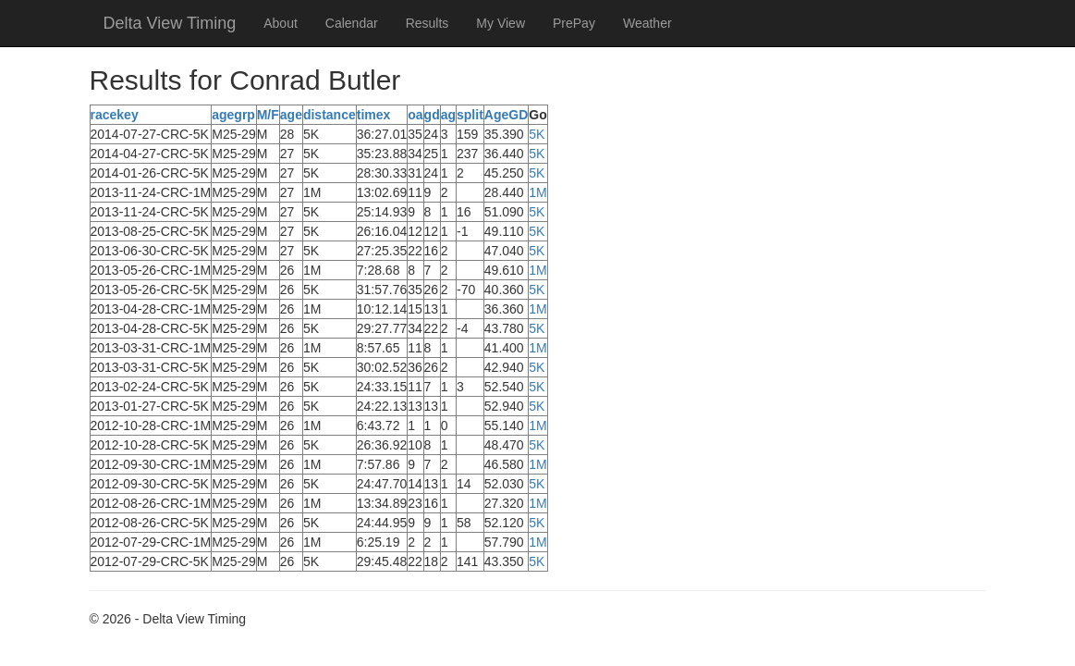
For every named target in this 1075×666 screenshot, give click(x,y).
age (291, 114)
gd (432, 114)
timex (374, 114)
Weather (647, 23)
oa (415, 114)
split (470, 114)
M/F (268, 114)
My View (500, 23)
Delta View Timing (170, 23)
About (280, 23)
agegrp (233, 114)
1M (537, 192)
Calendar (351, 23)
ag (448, 114)
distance (329, 114)
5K (536, 134)
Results (427, 23)
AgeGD (506, 114)
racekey (115, 114)
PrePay (574, 23)
